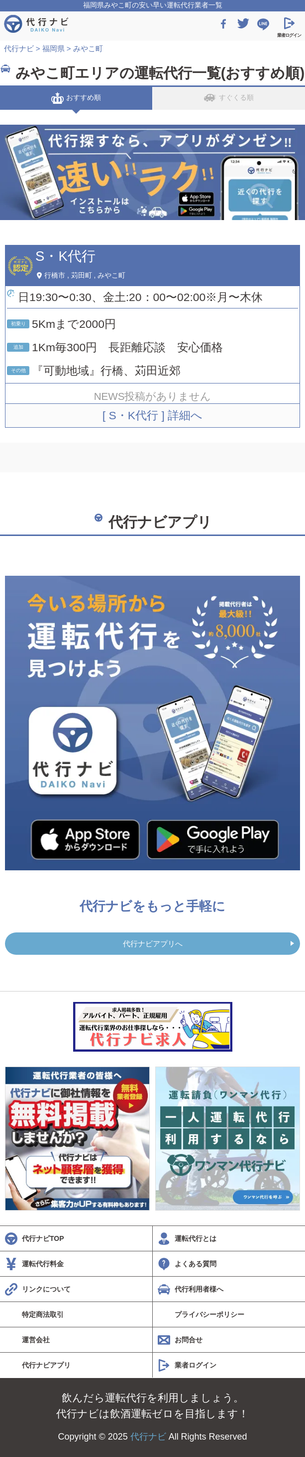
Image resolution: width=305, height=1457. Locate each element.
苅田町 (81, 275)
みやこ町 (111, 275)
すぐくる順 (229, 97)
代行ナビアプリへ (153, 943)
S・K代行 (65, 256)
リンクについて (46, 1289)
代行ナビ (148, 1437)
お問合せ (189, 1340)
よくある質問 (195, 1264)
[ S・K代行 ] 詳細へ (152, 415)
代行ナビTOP (43, 1238)
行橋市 (54, 275)
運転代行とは (195, 1238)
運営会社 (36, 1340)
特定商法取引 (43, 1314)
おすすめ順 (76, 98)
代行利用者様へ (199, 1289)
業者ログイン (195, 1365)
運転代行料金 (43, 1264)
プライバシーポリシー (209, 1314)
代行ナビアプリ (46, 1365)
